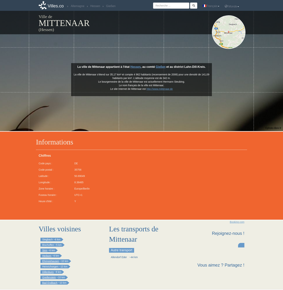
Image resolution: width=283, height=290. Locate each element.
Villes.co (56, 5)
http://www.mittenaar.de (160, 88)
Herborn (46, 255)
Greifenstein (49, 277)
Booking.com (237, 222)
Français (211, 6)
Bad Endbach (49, 282)
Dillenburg (48, 272)
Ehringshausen (50, 261)
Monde (232, 6)
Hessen (135, 66)
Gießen (161, 66)
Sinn (44, 250)
